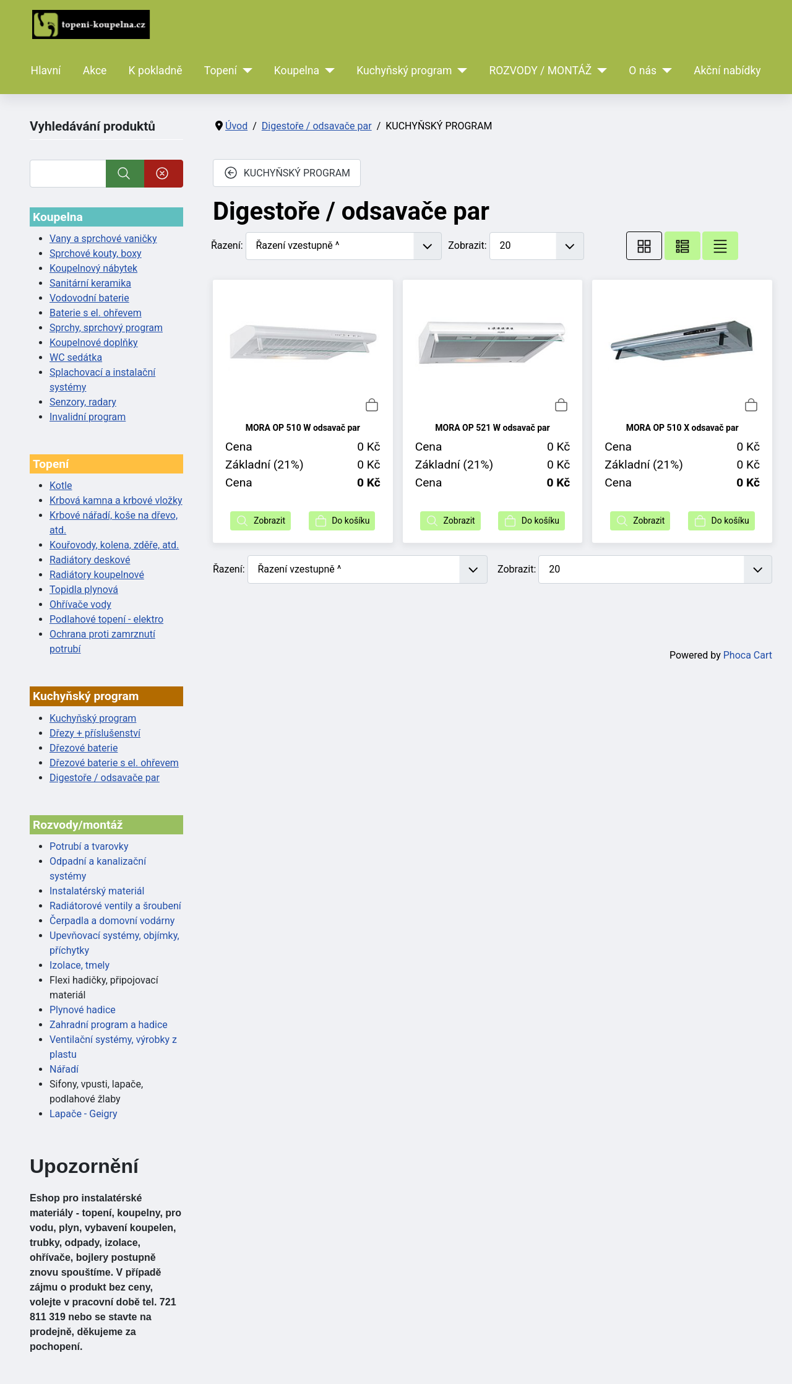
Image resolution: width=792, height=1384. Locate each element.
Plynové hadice (83, 1010)
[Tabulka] (644, 245)
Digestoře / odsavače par (105, 778)
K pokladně (156, 70)
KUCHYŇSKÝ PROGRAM (286, 172)
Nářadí (64, 1069)
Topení (220, 70)
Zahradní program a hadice (109, 1025)
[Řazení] (344, 246)
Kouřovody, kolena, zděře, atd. (114, 545)
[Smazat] (163, 174)
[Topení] (244, 71)
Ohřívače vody (80, 604)
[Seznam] (720, 245)
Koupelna (296, 70)
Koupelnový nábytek (93, 268)
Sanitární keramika (90, 283)
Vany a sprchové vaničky (103, 238)
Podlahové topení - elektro (106, 619)
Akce (95, 70)
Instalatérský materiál (97, 891)
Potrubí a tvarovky (89, 846)
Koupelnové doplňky (94, 342)
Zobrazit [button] (260, 520)
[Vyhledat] (68, 174)
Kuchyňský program (404, 70)
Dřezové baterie (84, 748)
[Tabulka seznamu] (682, 245)
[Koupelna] (327, 71)
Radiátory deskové (90, 560)
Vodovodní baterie (89, 298)
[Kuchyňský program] (460, 71)
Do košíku (342, 520)
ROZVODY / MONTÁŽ (540, 70)
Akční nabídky (727, 70)
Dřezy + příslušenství (95, 733)
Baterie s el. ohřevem (96, 313)
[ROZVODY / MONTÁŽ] (599, 71)
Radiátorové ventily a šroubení (115, 906)
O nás (642, 70)
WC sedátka (76, 357)
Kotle (61, 485)
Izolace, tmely (80, 965)
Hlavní (46, 70)
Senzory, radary (83, 402)
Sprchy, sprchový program (106, 328)
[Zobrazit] (537, 246)
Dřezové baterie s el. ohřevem (114, 763)
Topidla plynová (84, 589)
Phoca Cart (747, 655)
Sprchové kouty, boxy (96, 253)
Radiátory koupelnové (97, 575)
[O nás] (664, 71)
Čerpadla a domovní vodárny (112, 921)
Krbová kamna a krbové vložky (116, 500)
